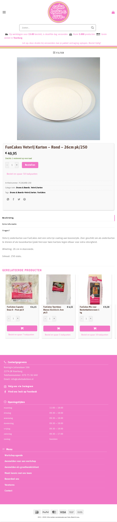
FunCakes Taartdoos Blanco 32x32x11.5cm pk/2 (53, 310)
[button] (4, 12)
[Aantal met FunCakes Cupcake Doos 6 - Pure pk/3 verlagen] (9, 318)
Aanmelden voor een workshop (20, 461)
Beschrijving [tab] (7, 218)
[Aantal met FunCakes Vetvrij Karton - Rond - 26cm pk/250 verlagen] (7, 165)
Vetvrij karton (37, 188)
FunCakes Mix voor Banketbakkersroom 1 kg (89, 310)
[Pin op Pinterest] (24, 199)
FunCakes (41, 193)
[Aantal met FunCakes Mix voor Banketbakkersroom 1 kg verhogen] (91, 319)
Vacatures (10, 485)
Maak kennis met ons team (18, 473)
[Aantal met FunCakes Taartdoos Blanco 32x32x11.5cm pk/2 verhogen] (54, 319)
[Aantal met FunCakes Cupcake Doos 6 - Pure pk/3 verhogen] (18, 318)
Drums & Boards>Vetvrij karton (23, 193)
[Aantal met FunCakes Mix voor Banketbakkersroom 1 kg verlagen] (81, 319)
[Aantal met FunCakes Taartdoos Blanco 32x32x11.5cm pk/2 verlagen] (45, 319)
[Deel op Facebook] (13, 199)
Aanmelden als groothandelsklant (22, 467)
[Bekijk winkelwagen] (113, 12)
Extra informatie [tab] (9, 224)
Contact (8, 490)
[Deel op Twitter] (19, 199)
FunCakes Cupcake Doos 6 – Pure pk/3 (15, 308)
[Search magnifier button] (92, 27)
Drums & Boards (23, 188)
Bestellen (30, 165)
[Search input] (55, 27)
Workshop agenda (14, 455)
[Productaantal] (12, 165)
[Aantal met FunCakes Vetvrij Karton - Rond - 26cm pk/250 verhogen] (17, 165)
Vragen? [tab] (6, 231)
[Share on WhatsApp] (8, 199)
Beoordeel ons (12, 479)
